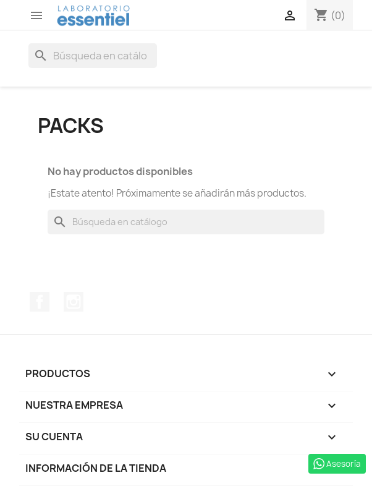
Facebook (39, 302)
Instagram (73, 302)
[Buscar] (92, 55)
